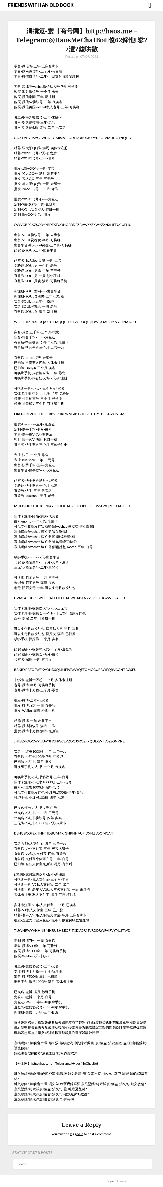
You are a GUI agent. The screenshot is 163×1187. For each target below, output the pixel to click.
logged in (76, 1134)
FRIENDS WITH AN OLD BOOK (41, 5)
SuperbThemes (117, 1181)
